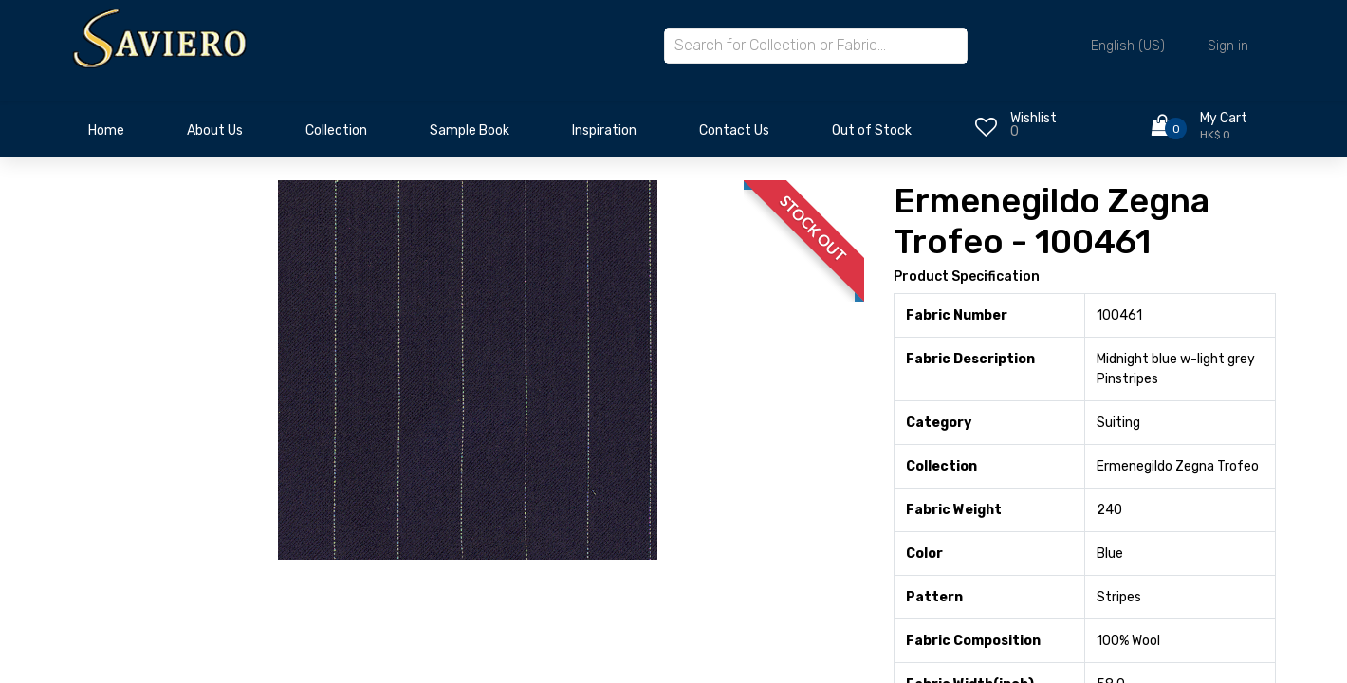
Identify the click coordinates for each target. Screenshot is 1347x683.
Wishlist (1033, 118)
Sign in (1228, 46)
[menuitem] (106, 135)
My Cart (1223, 118)
